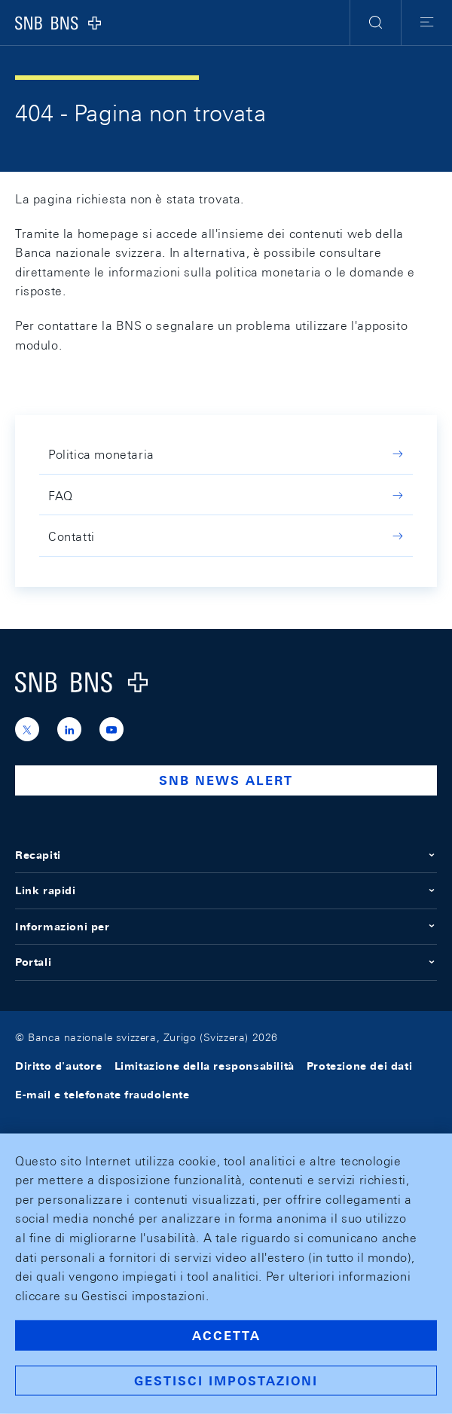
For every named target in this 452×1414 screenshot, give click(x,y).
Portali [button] (226, 962)
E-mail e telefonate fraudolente (102, 1094)
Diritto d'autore (58, 1066)
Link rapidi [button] (226, 890)
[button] (375, 22)
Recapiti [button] (226, 855)
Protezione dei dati (359, 1066)
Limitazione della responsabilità (205, 1066)
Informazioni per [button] (226, 926)
